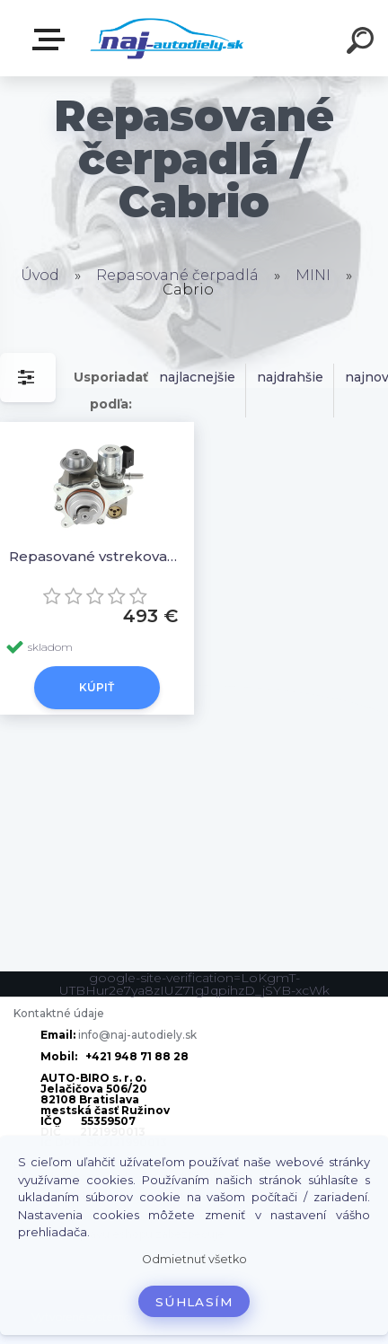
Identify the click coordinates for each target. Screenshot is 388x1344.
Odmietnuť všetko (194, 1259)
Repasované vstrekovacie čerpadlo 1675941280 (97, 556)
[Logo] (167, 38)
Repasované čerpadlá (177, 275)
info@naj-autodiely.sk (137, 1034)
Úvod (40, 275)
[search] (363, 43)
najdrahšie (290, 377)
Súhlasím (194, 1302)
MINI (313, 275)
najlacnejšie (197, 377)
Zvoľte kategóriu (52, 39)
